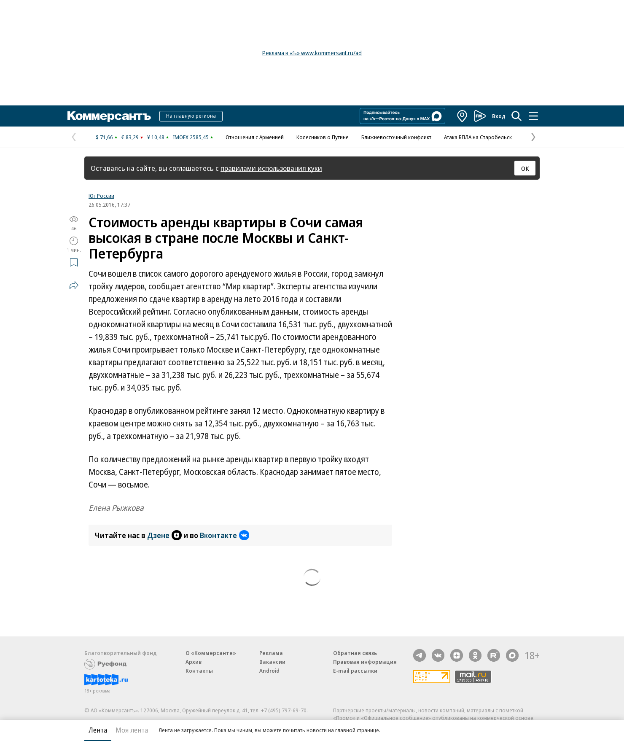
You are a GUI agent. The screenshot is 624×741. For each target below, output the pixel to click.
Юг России (101, 195)
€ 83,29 (130, 137)
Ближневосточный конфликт (396, 137)
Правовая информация (365, 662)
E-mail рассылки (355, 670)
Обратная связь (355, 653)
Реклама (271, 653)
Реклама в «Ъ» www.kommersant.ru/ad (312, 53)
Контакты (199, 670)
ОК (525, 168)
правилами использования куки (271, 168)
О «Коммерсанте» (211, 653)
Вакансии (272, 662)
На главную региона (191, 115)
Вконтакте (224, 535)
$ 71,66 (104, 137)
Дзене (164, 535)
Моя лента (132, 730)
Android (269, 670)
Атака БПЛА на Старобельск (478, 137)
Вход (499, 116)
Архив (194, 662)
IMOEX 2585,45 (191, 137)
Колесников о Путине (322, 137)
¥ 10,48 (155, 137)
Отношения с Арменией (255, 137)
